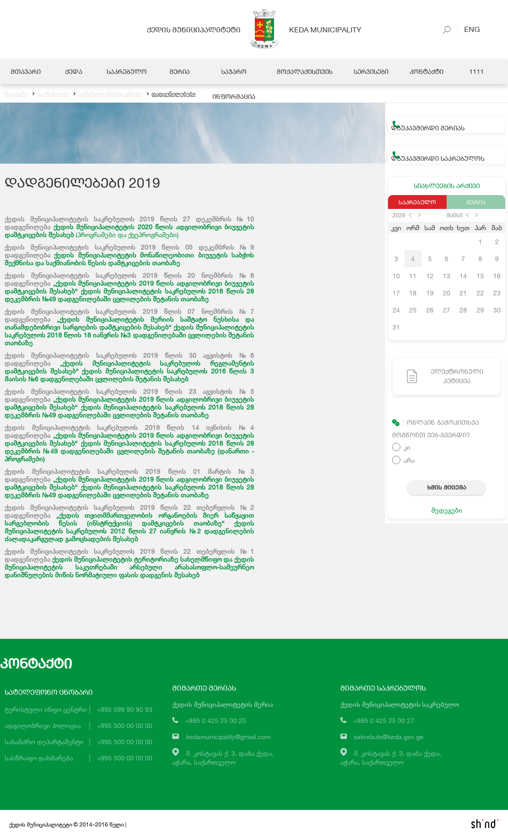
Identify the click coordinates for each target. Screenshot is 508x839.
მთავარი (16, 93)
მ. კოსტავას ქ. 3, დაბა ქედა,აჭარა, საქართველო (223, 757)
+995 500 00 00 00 (124, 725)
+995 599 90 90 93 (124, 709)
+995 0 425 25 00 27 (383, 720)
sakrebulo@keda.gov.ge (388, 737)
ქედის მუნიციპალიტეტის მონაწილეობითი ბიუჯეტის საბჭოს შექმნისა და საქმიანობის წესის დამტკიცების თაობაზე (129, 259)
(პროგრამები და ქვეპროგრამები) (127, 235)
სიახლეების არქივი (447, 186)
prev (410, 215)
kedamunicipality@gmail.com (228, 737)
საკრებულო (50, 93)
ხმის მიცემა (446, 487)
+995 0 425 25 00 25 (215, 720)
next (419, 215)
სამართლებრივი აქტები (107, 93)
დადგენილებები (171, 93)
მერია (475, 202)
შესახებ (187, 575)
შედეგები (446, 510)
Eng (468, 28)
